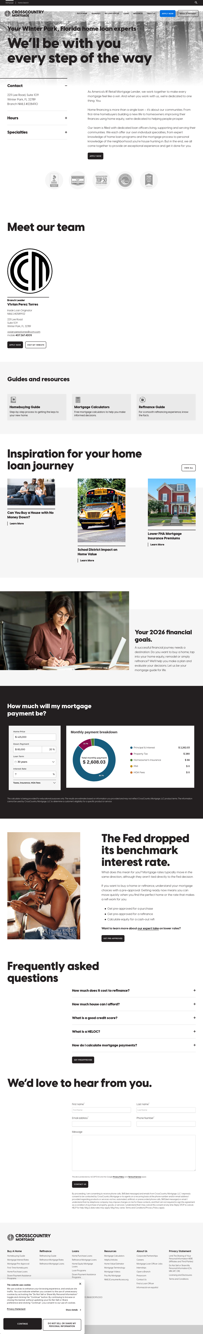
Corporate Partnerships (147, 1256)
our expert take (148, 928)
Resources (138, 14)
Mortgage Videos (112, 1272)
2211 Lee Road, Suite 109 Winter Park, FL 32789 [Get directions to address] (23, 97)
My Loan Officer (112, 14)
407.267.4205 (24, 335)
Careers (140, 1260)
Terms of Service (134, 1177)
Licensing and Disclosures (180, 1275)
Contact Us (141, 1279)
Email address (80, 1117)
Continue (22, 1324)
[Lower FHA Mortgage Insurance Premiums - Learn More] (172, 513)
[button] (37, 86)
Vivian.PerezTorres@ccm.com (23, 331)
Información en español (147, 1287)
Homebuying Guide (16, 1256)
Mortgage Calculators (114, 1256)
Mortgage (10, 3)
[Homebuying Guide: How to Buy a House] (36, 407)
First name (78, 1104)
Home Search (23, 3)
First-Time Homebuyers (17, 1268)
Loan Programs (79, 1270)
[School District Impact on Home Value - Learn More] (101, 521)
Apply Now (168, 14)
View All (188, 468)
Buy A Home (82, 14)
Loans (126, 14)
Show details (72, 1310)
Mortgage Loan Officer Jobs (149, 1264)
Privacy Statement (16, 1309)
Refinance (96, 14)
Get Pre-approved (113, 938)
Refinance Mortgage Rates (52, 1260)
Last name (143, 1104)
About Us (151, 14)
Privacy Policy (118, 1177)
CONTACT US (80, 1184)
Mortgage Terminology (114, 1268)
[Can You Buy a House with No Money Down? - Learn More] (31, 503)
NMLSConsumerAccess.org (116, 1279)
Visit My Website (35, 345)
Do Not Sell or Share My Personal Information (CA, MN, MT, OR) (180, 1268)
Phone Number (145, 1117)
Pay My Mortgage (112, 1275)
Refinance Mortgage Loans (52, 1264)
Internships (141, 1268)
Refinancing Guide (48, 1256)
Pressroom (141, 1275)
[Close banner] (80, 1284)
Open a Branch (143, 1272)
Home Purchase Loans (17, 1272)
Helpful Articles (111, 1260)
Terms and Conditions (178, 1279)
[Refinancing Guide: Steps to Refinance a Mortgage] (166, 407)
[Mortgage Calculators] (101, 407)
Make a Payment (188, 14)
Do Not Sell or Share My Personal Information (62, 1324)
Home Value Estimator (114, 1264)
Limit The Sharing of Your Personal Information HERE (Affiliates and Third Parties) (181, 1259)
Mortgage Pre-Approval (18, 1264)
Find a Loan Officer (145, 1283)
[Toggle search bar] (195, 3)
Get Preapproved (83, 1060)
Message (77, 1131)
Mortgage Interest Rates (18, 1260)
